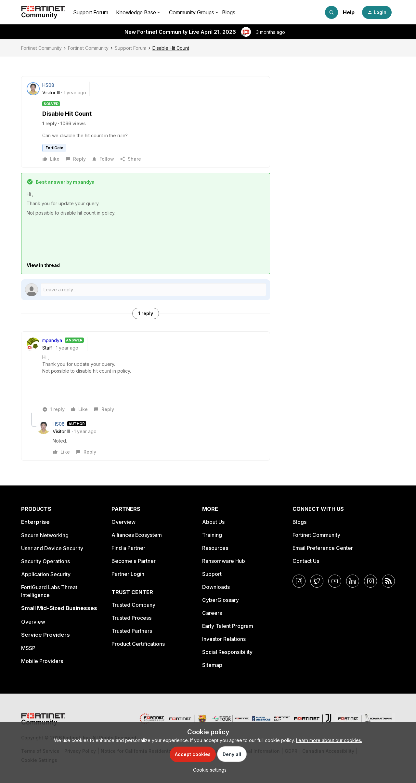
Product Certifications (138, 644)
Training (212, 535)
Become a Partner (133, 561)
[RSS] (388, 581)
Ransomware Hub (223, 561)
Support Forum (90, 12)
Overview (33, 621)
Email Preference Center (322, 548)
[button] (377, 12)
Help (349, 12)
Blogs (228, 12)
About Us (213, 522)
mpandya (52, 340)
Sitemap (212, 665)
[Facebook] (299, 581)
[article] (146, 375)
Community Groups (191, 12)
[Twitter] (316, 581)
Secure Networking (45, 535)
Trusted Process (131, 618)
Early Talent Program (227, 626)
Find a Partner (128, 548)
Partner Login (127, 574)
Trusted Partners (131, 631)
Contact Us (305, 561)
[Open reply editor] (145, 289)
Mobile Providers (42, 661)
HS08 (48, 85)
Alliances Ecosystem (136, 535)
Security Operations (45, 561)
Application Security (46, 574)
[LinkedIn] (352, 581)
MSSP (28, 648)
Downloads (216, 587)
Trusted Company (133, 605)
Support (212, 574)
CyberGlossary (220, 600)
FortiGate (54, 147)
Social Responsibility (227, 652)
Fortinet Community (41, 48)
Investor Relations (224, 639)
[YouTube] (334, 581)
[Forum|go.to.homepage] (43, 12)
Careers (212, 613)
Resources (215, 548)
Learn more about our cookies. (329, 740)
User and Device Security (52, 548)
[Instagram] (370, 581)
